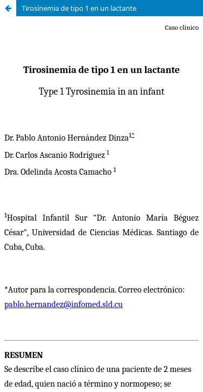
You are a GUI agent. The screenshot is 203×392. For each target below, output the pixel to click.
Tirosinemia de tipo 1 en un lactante (79, 8)
